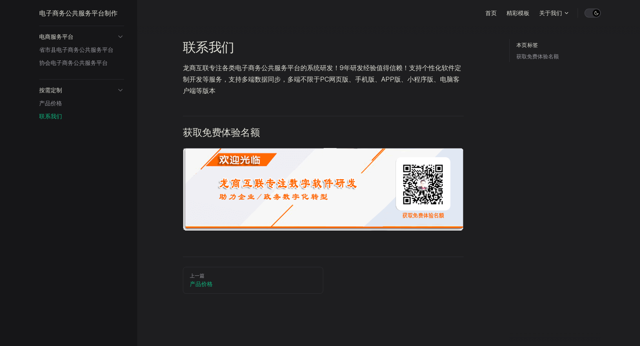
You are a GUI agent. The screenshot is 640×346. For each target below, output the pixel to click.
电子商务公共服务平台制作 (78, 13)
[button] (81, 36)
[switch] (592, 13)
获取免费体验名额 (537, 56)
